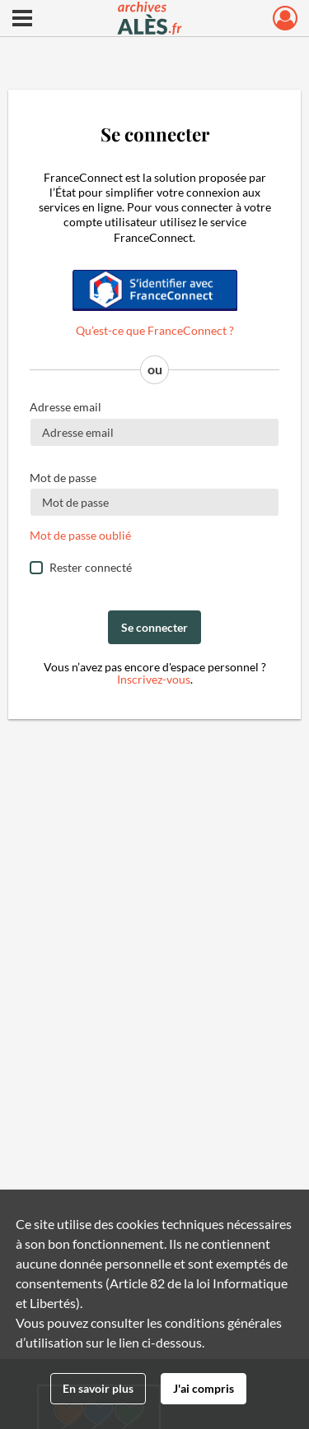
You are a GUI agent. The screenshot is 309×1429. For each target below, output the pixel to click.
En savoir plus (98, 1388)
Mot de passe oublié (80, 535)
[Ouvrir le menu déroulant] (22, 20)
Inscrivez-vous (153, 679)
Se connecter (154, 627)
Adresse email (65, 407)
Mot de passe (63, 477)
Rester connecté (90, 567)
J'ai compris (203, 1388)
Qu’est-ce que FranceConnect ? (155, 330)
